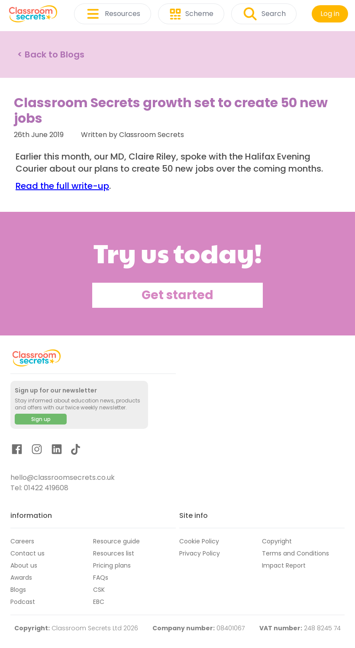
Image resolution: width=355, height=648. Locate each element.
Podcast (22, 601)
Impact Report (284, 565)
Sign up (41, 419)
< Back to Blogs (50, 54)
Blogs (18, 589)
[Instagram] (36, 451)
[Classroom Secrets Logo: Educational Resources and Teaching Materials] (33, 13)
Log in (329, 14)
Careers (22, 541)
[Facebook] (16, 451)
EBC (98, 601)
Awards (21, 577)
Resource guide (116, 541)
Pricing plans (112, 565)
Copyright (277, 541)
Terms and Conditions (295, 553)
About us (23, 565)
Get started (177, 295)
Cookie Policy (199, 541)
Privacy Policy (199, 553)
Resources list (113, 553)
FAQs (100, 577)
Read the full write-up (62, 186)
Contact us (27, 553)
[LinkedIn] (56, 451)
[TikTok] (75, 451)
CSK (99, 589)
